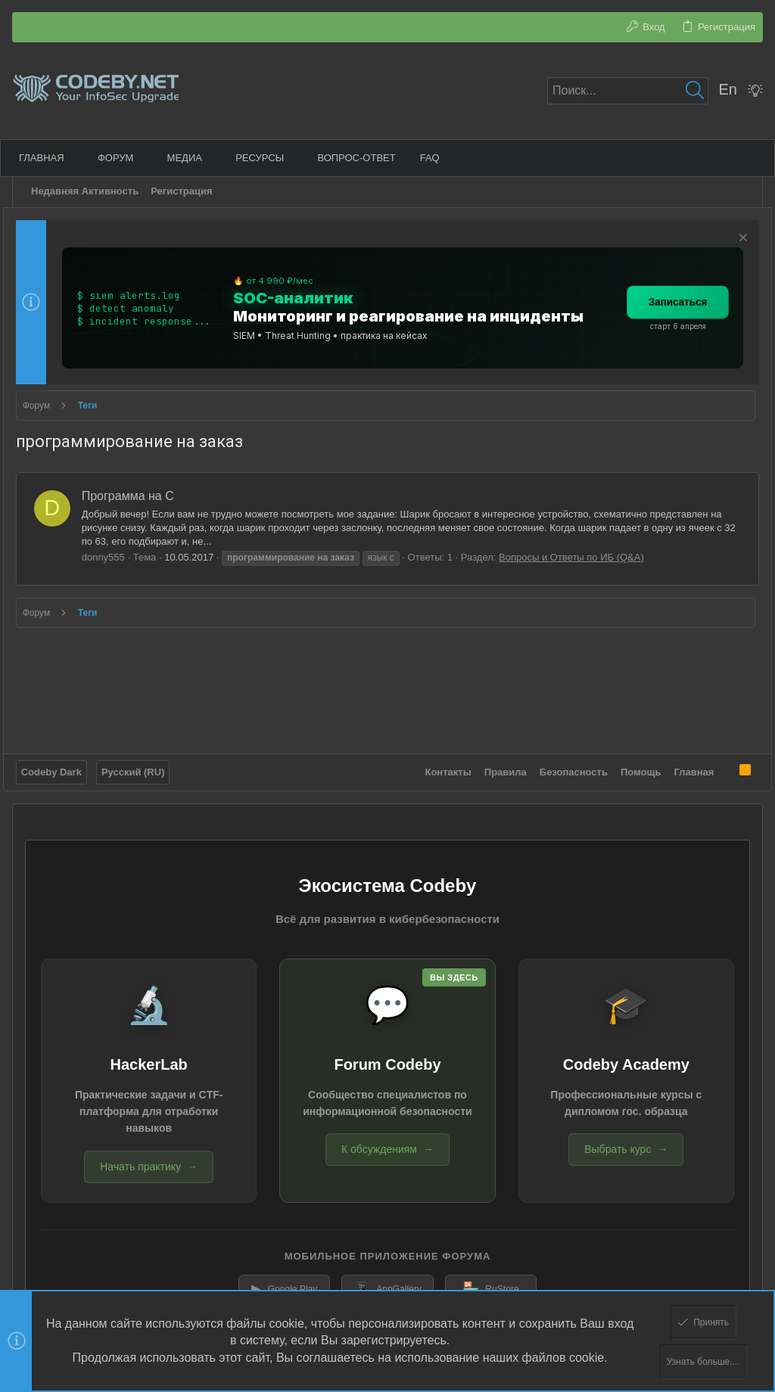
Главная (685, 766)
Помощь (632, 766)
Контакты (439, 766)
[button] (82, 157)
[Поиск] (628, 91)
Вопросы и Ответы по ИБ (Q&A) (580, 557)
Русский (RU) (142, 766)
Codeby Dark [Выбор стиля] (60, 766)
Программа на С (137, 495)
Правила (496, 766)
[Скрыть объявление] (732, 239)
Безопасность (565, 766)
